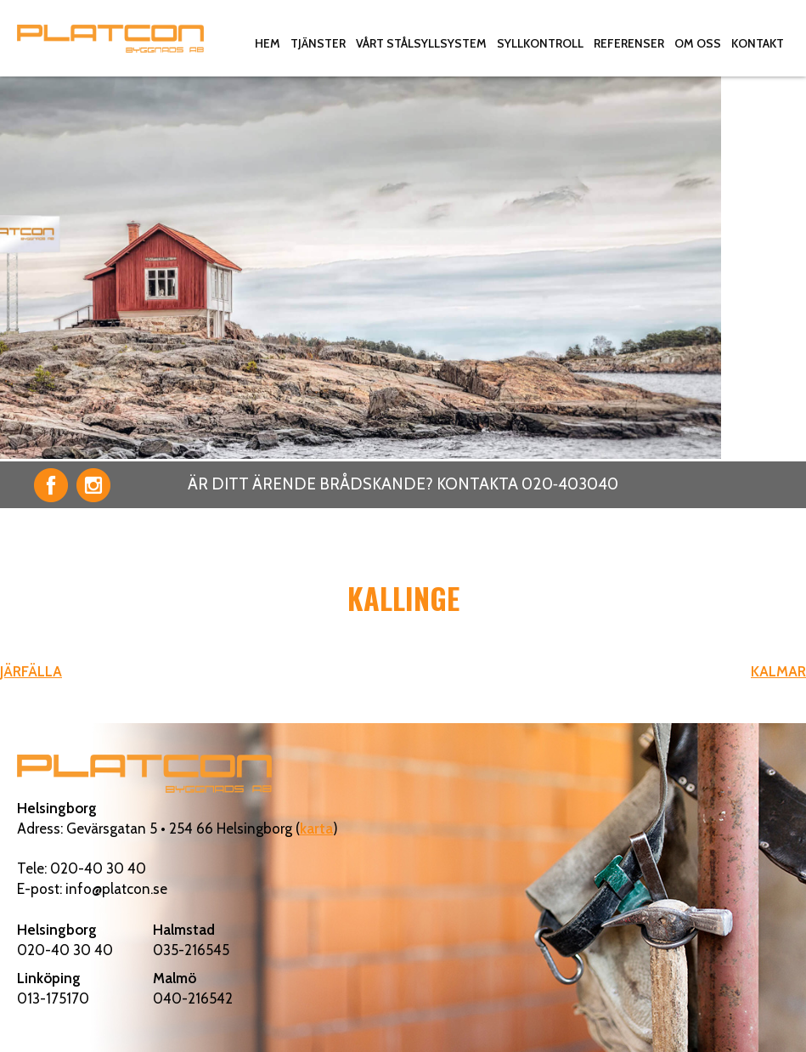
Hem (267, 43)
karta (316, 828)
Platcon (110, 38)
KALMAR (778, 671)
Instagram (93, 485)
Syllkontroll (540, 43)
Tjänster (318, 43)
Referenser (629, 43)
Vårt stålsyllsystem (421, 43)
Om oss (697, 43)
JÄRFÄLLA (31, 671)
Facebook (51, 485)
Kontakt (757, 43)
